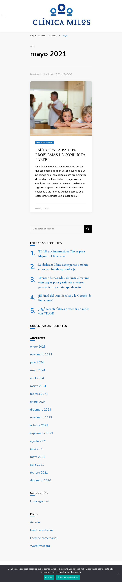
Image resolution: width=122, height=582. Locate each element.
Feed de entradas (41, 530)
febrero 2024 (39, 394)
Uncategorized (44, 143)
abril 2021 (37, 465)
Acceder (35, 522)
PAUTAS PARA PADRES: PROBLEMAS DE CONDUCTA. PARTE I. (60, 155)
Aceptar (49, 577)
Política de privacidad (68, 577)
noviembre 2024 (41, 354)
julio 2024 (37, 362)
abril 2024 (37, 378)
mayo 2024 (37, 370)
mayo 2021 (37, 457)
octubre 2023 (39, 425)
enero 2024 (38, 402)
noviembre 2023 (41, 417)
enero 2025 (38, 347)
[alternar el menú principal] (4, 16)
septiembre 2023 (41, 433)
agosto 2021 (38, 441)
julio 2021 (37, 449)
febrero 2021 (39, 473)
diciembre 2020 (40, 480)
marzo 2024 (38, 386)
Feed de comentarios (44, 538)
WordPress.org (40, 546)
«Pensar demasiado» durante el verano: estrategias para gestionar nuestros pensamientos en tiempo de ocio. (64, 282)
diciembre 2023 (40, 410)
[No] (118, 573)
